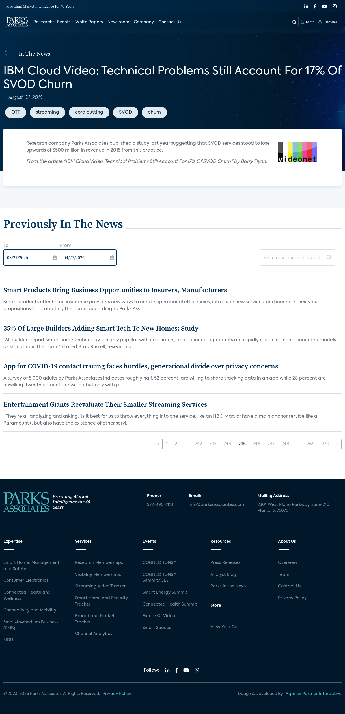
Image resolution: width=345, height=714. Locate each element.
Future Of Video (159, 616)
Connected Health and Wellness (27, 596)
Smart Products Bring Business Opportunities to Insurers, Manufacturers (115, 290)
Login (307, 22)
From (66, 246)
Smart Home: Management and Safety (31, 566)
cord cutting (89, 112)
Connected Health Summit (170, 604)
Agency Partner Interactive (314, 694)
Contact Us (169, 22)
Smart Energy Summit (165, 592)
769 (311, 444)
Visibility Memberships (98, 575)
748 (285, 444)
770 (325, 444)
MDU (8, 640)
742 (198, 444)
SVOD (125, 112)
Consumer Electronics (25, 581)
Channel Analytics (93, 634)
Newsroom (118, 22)
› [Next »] (337, 444)
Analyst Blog (223, 575)
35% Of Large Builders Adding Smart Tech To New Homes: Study (101, 328)
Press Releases (225, 563)
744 (227, 444)
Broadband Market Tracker (95, 619)
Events (64, 22)
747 (271, 444)
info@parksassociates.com (216, 505)
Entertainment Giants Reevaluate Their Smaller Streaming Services (105, 404)
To (5, 246)
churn (154, 112)
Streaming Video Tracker (100, 586)
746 (256, 444)
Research (43, 22)
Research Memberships (99, 563)
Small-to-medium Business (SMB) (31, 625)
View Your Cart (225, 627)
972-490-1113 (160, 505)
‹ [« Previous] (158, 444)
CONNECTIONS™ (159, 563)
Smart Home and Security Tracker (101, 601)
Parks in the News (228, 586)
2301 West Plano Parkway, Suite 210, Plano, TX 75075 (294, 508)
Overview (287, 563)
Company (144, 22)
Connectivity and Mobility (29, 610)
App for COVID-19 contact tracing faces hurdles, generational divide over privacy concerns (140, 366)
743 (213, 444)
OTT (15, 112)
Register (327, 22)
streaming (47, 112)
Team (283, 575)
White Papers (89, 22)
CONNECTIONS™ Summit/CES (159, 578)
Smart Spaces (157, 628)
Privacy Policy (292, 598)
